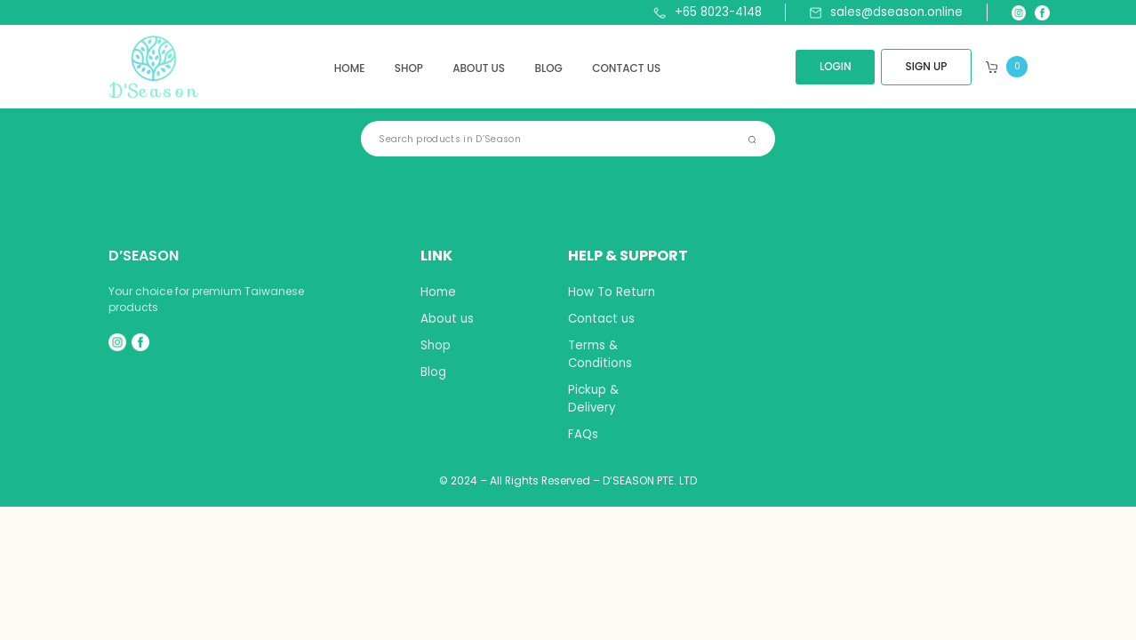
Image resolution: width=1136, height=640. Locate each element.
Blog (548, 68)
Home (349, 68)
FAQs (583, 434)
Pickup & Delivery (593, 398)
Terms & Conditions (600, 354)
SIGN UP (927, 66)
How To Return (611, 292)
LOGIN (836, 66)
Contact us (626, 68)
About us (478, 68)
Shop (409, 68)
